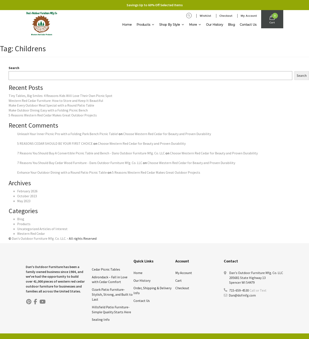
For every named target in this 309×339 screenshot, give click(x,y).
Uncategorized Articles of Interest (42, 229)
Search (14, 68)
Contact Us (248, 25)
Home (127, 25)
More (195, 24)
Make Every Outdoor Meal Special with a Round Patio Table (51, 105)
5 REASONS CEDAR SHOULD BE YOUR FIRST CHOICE (55, 143)
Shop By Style (171, 24)
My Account (249, 15)
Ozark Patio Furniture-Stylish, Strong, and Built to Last (112, 294)
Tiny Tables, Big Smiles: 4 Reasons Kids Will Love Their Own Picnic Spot (60, 95)
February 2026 (27, 191)
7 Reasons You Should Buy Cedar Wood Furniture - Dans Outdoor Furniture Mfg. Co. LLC (79, 163)
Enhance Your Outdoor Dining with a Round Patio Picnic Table (62, 172)
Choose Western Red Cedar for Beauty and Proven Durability (167, 134)
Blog (231, 25)
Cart (178, 280)
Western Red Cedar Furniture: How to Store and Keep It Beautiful (56, 100)
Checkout (226, 15)
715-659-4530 (239, 290)
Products (145, 24)
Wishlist (205, 15)
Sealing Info (101, 319)
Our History (214, 25)
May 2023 (23, 201)
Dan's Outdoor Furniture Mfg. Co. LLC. (39, 238)
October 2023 (27, 196)
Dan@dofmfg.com (242, 295)
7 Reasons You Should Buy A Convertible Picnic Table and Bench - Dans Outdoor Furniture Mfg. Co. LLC (91, 153)
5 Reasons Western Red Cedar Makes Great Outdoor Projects (53, 115)
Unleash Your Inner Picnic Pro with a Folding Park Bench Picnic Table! (67, 134)
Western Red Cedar (31, 233)
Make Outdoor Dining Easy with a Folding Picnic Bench (48, 110)
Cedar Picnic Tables (106, 269)
